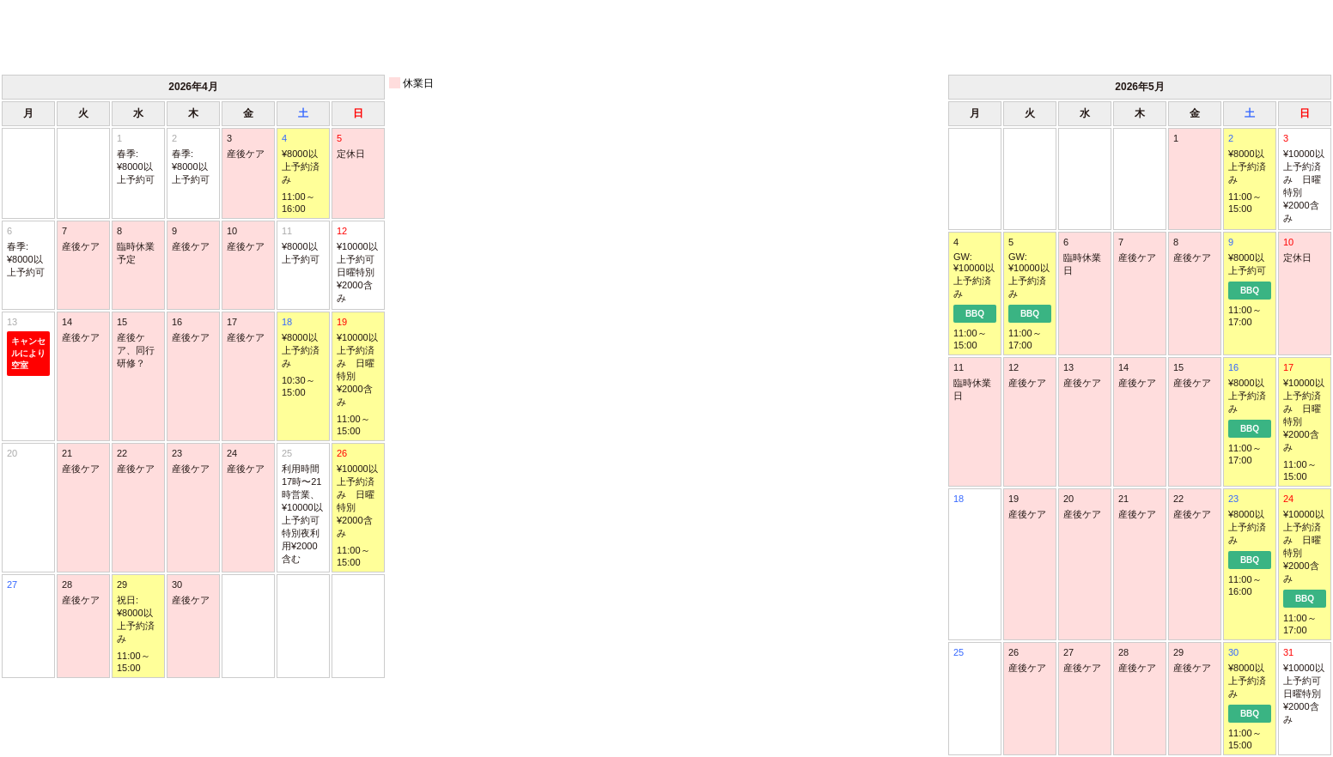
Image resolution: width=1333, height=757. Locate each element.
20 (12, 453)
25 (303, 507)
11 (303, 246)
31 (1304, 686)
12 (358, 265)
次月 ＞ (1267, 35)
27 (12, 584)
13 (28, 346)
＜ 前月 (66, 35)
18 (958, 499)
